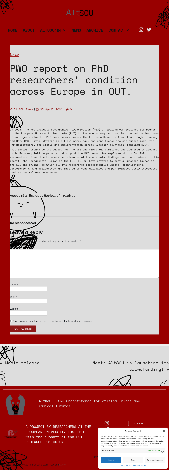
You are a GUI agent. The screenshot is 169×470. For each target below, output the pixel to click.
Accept (111, 460)
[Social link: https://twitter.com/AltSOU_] (150, 30)
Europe (35, 195)
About (29, 30)
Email (13, 296)
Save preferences (155, 460)
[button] (163, 431)
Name (14, 284)
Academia (18, 195)
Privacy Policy (139, 465)
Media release (22, 363)
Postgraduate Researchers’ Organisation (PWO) (65, 129)
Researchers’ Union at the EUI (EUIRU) (58, 161)
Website (14, 308)
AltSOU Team (21, 109)
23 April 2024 (49, 109)
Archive (94, 30)
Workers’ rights (59, 195)
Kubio (62, 464)
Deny (133, 460)
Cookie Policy (126, 465)
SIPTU (93, 149)
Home (12, 30)
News (76, 30)
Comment (16, 247)
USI (78, 149)
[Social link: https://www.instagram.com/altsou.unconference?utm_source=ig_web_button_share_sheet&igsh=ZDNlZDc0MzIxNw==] (142, 30)
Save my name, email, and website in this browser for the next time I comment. (53, 321)
